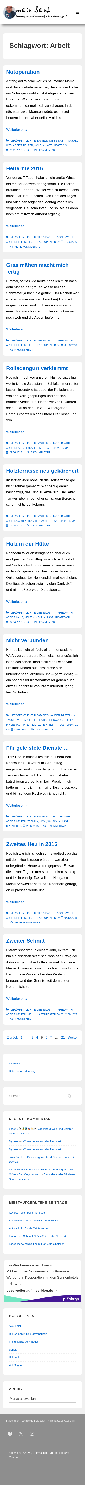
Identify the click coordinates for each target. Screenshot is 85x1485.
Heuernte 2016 (24, 168)
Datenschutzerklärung (22, 1071)
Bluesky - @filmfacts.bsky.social (55, 1420)
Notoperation (23, 72)
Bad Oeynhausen (48, 715)
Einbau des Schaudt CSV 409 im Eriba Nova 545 (38, 1236)
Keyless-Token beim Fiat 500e (27, 1212)
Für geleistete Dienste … (37, 748)
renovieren (33, 448)
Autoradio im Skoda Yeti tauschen (29, 1228)
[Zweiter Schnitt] (70, 1014)
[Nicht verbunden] (20, 729)
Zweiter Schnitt (25, 941)
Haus (19, 448)
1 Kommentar (44, 729)
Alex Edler (15, 1326)
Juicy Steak (16, 1157)
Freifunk (40, 720)
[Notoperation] (16, 150)
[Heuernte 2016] (70, 242)
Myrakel (13, 1141)
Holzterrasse (38, 520)
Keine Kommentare (43, 150)
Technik (41, 724)
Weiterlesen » (16, 130)
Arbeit (17, 145)
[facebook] (10, 1433)
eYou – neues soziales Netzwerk (42, 1141)
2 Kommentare (24, 350)
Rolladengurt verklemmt (37, 368)
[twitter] (21, 1433)
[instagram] (32, 1433)
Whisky (52, 821)
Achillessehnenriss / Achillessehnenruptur (33, 1220)
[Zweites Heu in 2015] (70, 917)
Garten (21, 520)
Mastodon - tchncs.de (20, 1420)
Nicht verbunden (27, 640)
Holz (37, 145)
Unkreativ (14, 1357)
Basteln (42, 140)
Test (52, 724)
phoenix (21, 1128)
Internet (29, 724)
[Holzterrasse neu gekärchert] (16, 525)
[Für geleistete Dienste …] (32, 826)
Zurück (12, 1038)
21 (63, 1038)
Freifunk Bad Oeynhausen (24, 1341)
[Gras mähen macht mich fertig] (70, 345)
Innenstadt (14, 724)
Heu (30, 242)
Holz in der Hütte (27, 544)
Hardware (55, 720)
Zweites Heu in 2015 (31, 844)
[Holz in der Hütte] (16, 622)
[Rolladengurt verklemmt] (16, 452)
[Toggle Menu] (77, 12)
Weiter (73, 1038)
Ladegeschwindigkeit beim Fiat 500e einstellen (37, 1243)
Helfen (28, 145)
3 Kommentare (57, 826)
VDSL (43, 821)
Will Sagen (15, 1365)
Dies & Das (56, 140)
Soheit (13, 1349)
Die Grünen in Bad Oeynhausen (28, 1333)
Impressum (15, 1063)
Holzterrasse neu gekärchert (42, 471)
